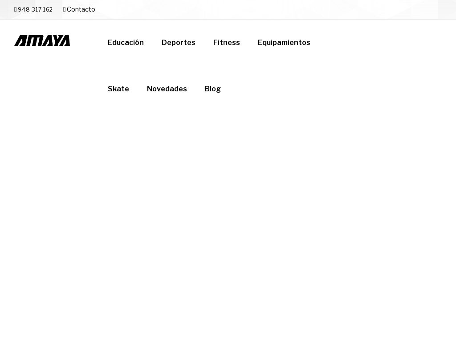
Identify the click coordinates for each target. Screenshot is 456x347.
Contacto (79, 9)
